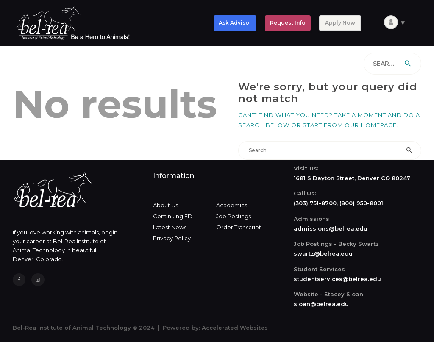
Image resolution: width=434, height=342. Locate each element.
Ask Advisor (235, 22)
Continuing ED (172, 216)
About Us (165, 205)
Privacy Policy (172, 238)
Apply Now (340, 22)
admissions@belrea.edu (330, 228)
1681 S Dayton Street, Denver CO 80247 (352, 178)
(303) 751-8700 (315, 203)
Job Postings (233, 216)
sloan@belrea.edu (321, 303)
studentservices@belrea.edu (337, 278)
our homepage (371, 125)
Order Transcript (238, 227)
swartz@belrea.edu (323, 253)
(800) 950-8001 (361, 203)
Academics (231, 205)
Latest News (169, 227)
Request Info (288, 22)
